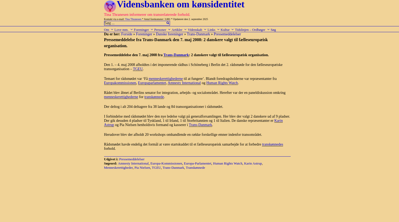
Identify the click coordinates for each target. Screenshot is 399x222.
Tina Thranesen (133, 19)
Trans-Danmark (198, 34)
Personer (162, 30)
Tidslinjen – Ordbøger (252, 30)
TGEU (138, 69)
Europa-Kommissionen (166, 163)
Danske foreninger (169, 34)
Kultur (227, 30)
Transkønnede (195, 168)
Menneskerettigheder (118, 168)
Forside (126, 34)
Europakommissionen (120, 83)
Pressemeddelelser (227, 34)
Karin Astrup (253, 163)
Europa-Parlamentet (197, 163)
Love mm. (123, 30)
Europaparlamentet (152, 83)
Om (109, 30)
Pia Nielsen (142, 168)
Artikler (179, 30)
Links (213, 30)
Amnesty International (184, 83)
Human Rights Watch (222, 83)
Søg (273, 30)
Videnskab (197, 30)
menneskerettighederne (166, 79)
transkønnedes (272, 144)
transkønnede (154, 97)
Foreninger (143, 30)
